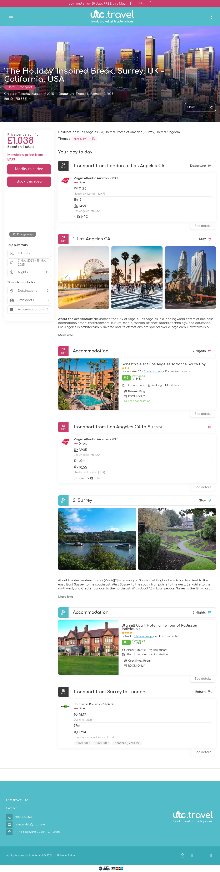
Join (141, 3)
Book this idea (29, 181)
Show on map (153, 371)
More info (65, 335)
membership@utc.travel (30, 824)
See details (203, 225)
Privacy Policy (66, 855)
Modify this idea (29, 169)
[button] (66, 277)
